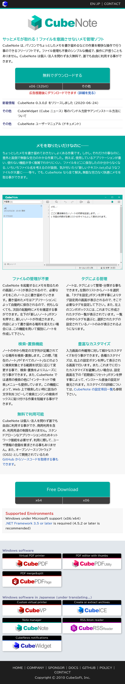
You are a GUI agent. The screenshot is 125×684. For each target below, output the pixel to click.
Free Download (62, 489)
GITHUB (88, 667)
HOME (18, 667)
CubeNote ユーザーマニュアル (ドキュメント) (49, 123)
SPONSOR (56, 667)
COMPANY (35, 667)
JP (98, 3)
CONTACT (112, 3)
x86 (86, 500)
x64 (39, 500)
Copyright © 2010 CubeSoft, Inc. (62, 677)
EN (92, 3)
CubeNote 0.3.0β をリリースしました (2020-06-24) (58, 102)
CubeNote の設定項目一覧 (93, 389)
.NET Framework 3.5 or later (28, 523)
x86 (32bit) (38, 86)
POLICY (106, 667)
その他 (86, 86)
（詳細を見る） (86, 92)
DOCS (73, 667)
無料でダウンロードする (62, 75)
